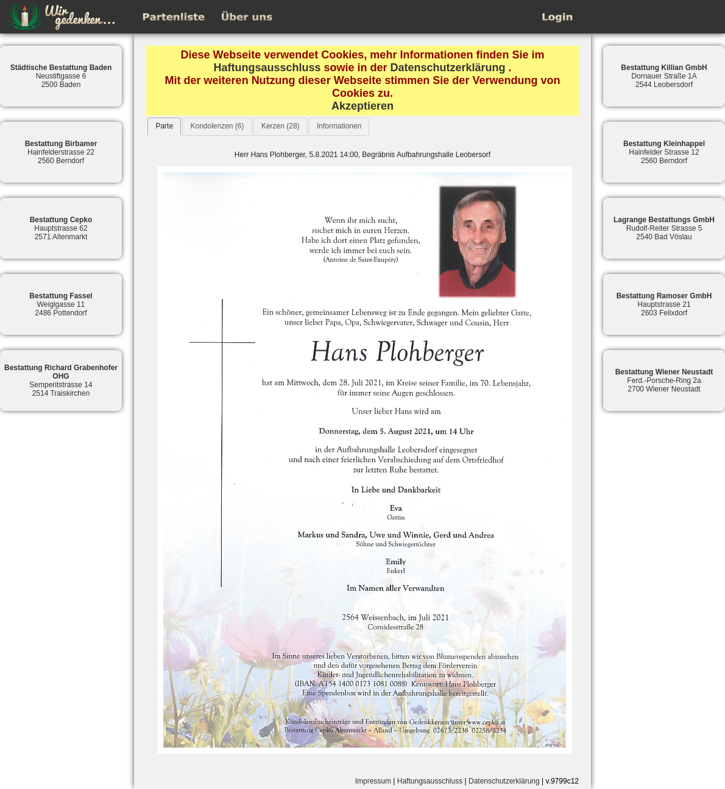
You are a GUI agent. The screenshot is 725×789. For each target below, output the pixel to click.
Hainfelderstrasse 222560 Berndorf (61, 152)
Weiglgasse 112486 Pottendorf (60, 304)
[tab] (164, 126)
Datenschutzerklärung (448, 67)
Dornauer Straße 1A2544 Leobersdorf (664, 76)
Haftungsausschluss (266, 67)
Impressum (373, 781)
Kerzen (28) (280, 126)
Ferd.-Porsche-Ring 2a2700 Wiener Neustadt (664, 380)
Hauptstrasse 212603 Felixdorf (664, 304)
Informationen (339, 126)
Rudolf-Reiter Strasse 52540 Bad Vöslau (664, 228)
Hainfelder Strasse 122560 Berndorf (664, 152)
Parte (164, 126)
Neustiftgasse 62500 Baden (61, 76)
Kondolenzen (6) (217, 126)
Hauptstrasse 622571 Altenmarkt (61, 228)
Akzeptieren (362, 106)
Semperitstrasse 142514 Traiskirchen (61, 380)
